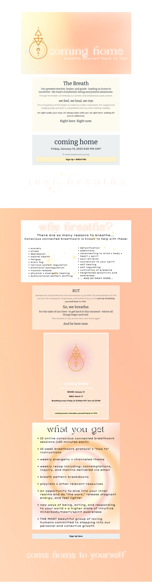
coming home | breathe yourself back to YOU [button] (76, 414)
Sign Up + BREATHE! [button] (76, 159)
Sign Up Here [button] (76, 536)
